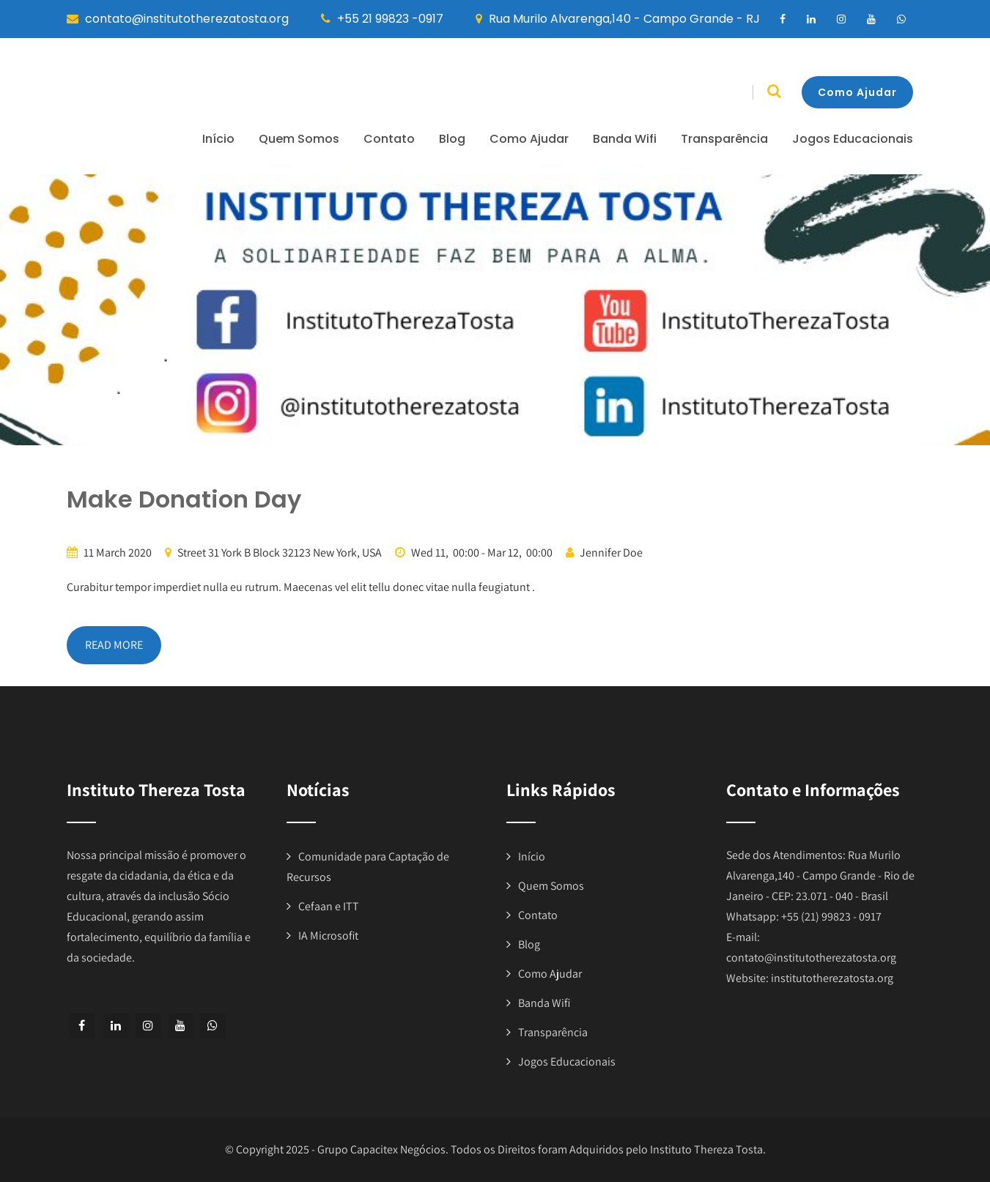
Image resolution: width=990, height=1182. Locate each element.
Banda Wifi (625, 138)
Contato (389, 138)
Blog (452, 138)
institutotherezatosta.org (832, 978)
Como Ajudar (857, 92)
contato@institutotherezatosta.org (811, 957)
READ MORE (114, 645)
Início (218, 138)
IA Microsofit (328, 935)
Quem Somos (299, 138)
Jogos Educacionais (852, 138)
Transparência (724, 138)
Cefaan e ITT (328, 906)
